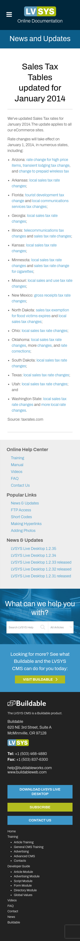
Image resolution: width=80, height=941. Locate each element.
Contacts (20, 860)
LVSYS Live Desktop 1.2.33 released (41, 562)
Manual (17, 465)
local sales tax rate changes (44, 331)
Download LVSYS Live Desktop (40, 791)
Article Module (23, 871)
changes (44, 345)
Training (17, 458)
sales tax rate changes (52, 236)
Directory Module (25, 890)
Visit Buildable (38, 679)
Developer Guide (18, 866)
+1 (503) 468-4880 (31, 754)
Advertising (21, 851)
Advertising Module (26, 876)
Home (11, 831)
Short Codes (21, 517)
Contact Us (20, 485)
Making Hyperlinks (26, 524)
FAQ (15, 478)
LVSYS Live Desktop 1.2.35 (33, 548)
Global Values (23, 895)
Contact (12, 911)
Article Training (23, 842)
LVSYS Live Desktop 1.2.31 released (41, 576)
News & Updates (25, 503)
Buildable (13, 922)
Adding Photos (23, 530)
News (11, 916)
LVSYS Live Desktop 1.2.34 (33, 555)
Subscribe (40, 807)
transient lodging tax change (46, 165)
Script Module (23, 881)
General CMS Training (28, 847)
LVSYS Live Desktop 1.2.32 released (41, 569)
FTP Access (21, 510)
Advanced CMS (24, 856)
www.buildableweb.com (27, 772)
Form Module (23, 885)
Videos (16, 472)
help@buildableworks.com (29, 768)
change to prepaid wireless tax (44, 171)
